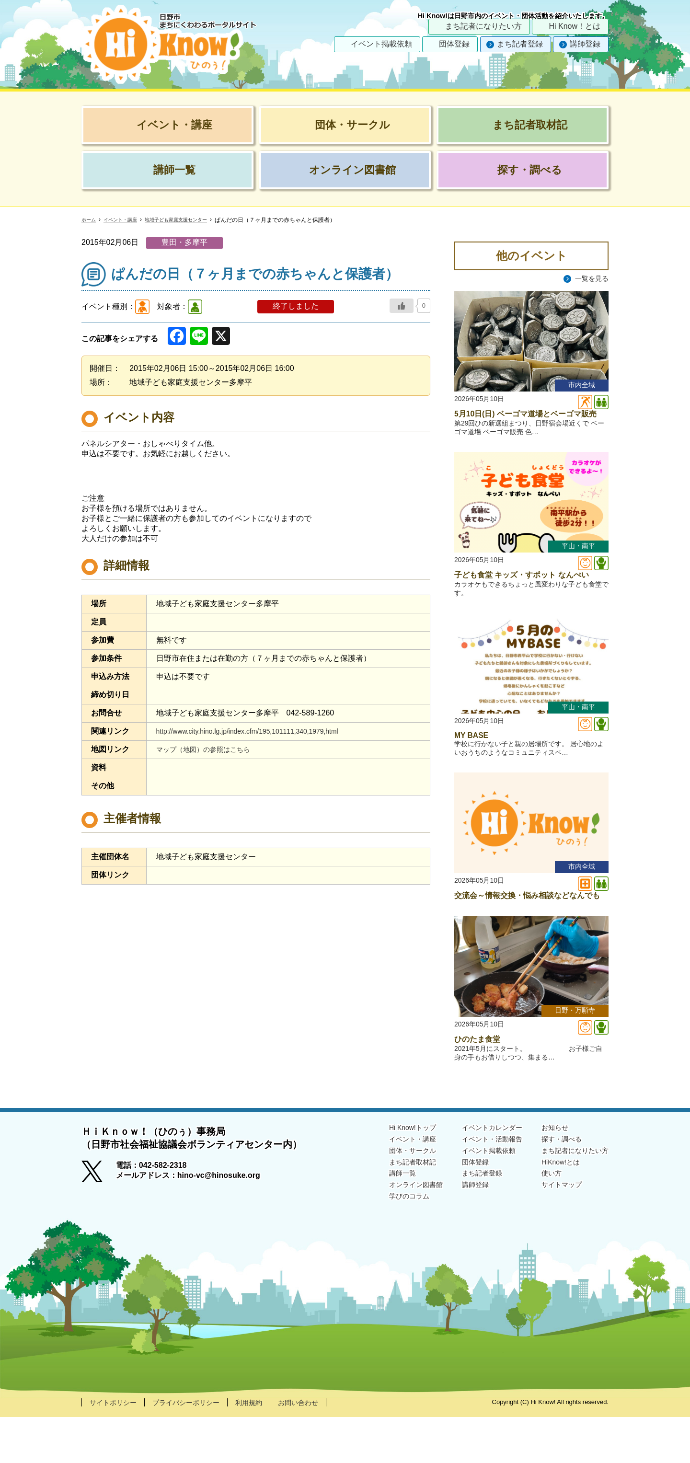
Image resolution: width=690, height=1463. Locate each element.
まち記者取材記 (390, 1210)
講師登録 (585, 44)
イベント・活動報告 (478, 1185)
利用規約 (267, 1448)
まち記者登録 (520, 44)
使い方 (543, 1223)
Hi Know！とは (574, 26)
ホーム (90, 220)
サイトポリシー (116, 1448)
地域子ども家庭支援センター (191, 220)
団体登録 (454, 44)
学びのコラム (386, 1247)
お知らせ (547, 1173)
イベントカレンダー (478, 1173)
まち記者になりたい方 (483, 26)
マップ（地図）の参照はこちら (210, 749)
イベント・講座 (126, 220)
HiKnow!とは (554, 1210)
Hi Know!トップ (390, 1173)
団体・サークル (390, 1198)
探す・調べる (555, 1185)
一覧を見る (589, 279)
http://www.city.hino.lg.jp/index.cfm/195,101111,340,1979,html (261, 731)
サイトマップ (555, 1235)
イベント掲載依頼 (381, 44)
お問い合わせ (321, 1448)
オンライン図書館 (394, 1235)
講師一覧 (378, 1223)
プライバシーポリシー (197, 1448)
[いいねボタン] (402, 306)
